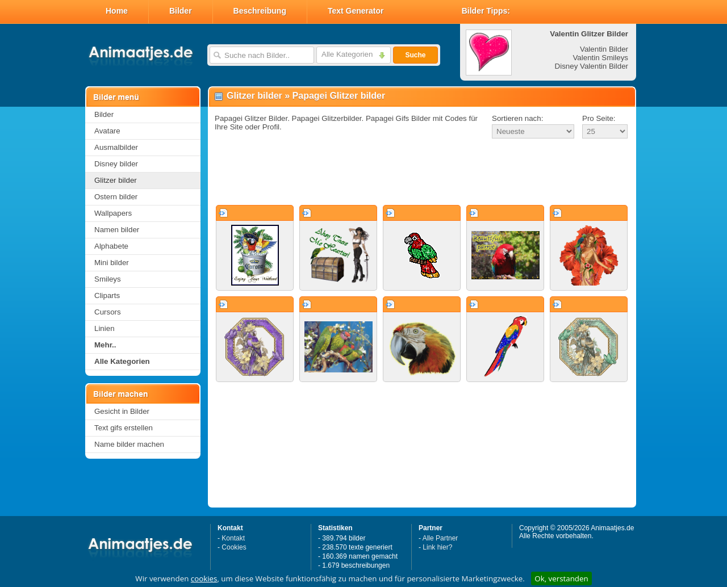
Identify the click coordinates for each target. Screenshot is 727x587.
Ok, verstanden (561, 578)
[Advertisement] (422, 172)
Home (117, 10)
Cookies (234, 547)
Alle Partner (440, 538)
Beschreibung (259, 10)
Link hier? (437, 547)
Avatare (107, 131)
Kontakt (233, 538)
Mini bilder (111, 262)
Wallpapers (113, 213)
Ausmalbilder (116, 147)
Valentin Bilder (604, 49)
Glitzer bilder (115, 180)
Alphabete (111, 246)
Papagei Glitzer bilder (339, 95)
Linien (104, 328)
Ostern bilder (115, 196)
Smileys (107, 279)
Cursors (107, 312)
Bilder (180, 10)
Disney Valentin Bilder (591, 66)
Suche (415, 55)
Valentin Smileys (600, 57)
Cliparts (107, 295)
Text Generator (356, 10)
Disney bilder (116, 164)
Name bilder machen (129, 444)
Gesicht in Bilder (121, 411)
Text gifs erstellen (123, 428)
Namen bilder (116, 229)
